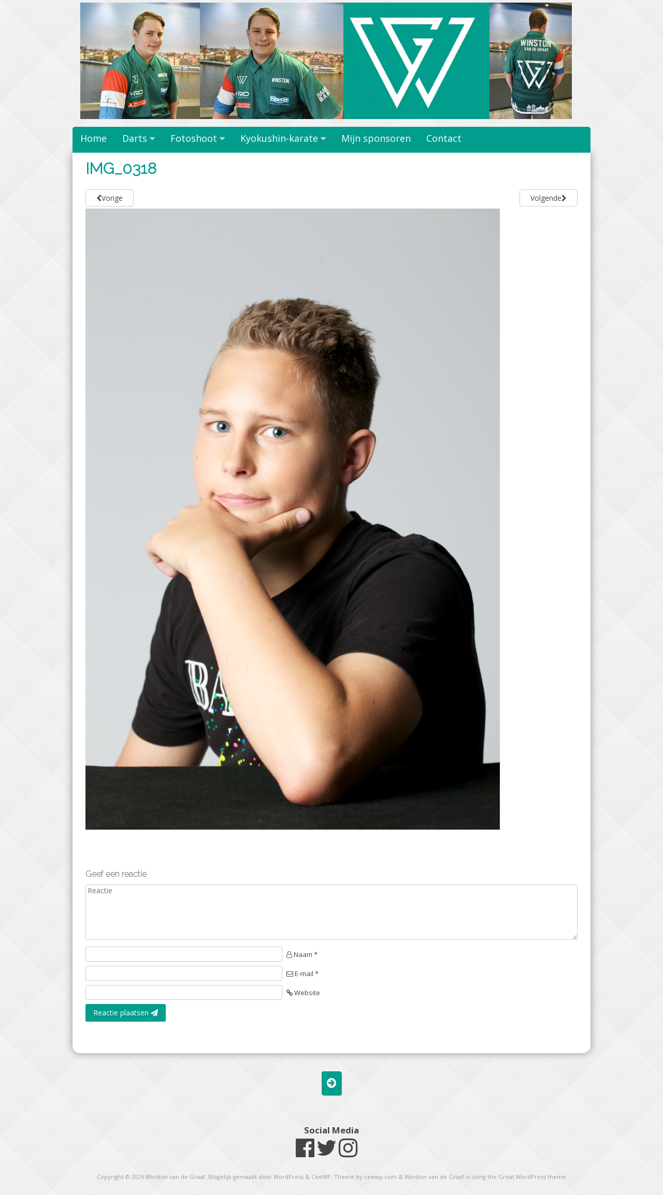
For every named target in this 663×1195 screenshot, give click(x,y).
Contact (444, 138)
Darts (134, 138)
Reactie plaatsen (125, 1012)
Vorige (109, 198)
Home (93, 138)
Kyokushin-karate (279, 138)
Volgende (548, 198)
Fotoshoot (193, 138)
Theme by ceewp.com (365, 1177)
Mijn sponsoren (376, 138)
